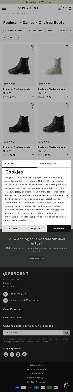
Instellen (13, 228)
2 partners (26, 188)
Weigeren (35, 228)
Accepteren (59, 228)
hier (57, 209)
